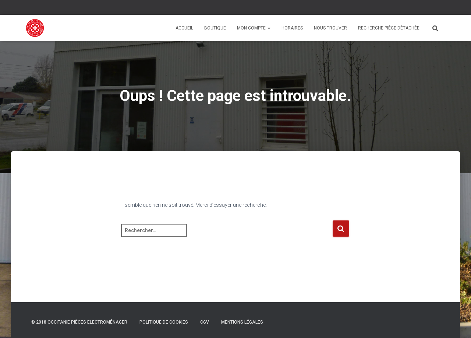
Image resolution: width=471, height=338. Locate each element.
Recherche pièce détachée (388, 28)
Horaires (292, 28)
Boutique (215, 28)
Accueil (184, 28)
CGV (204, 322)
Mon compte (253, 28)
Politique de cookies (163, 322)
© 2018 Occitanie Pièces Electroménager (79, 322)
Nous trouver (330, 28)
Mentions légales (242, 322)
